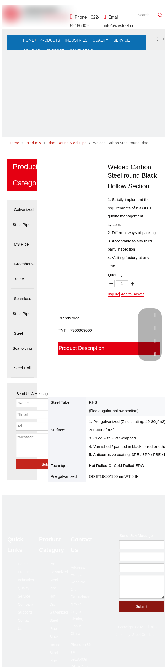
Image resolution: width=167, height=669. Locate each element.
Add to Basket (132, 294)
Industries (26, 580)
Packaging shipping (81, 361)
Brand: (64, 318)
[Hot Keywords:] (160, 15)
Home (23, 564)
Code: (75, 318)
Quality (23, 588)
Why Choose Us (77, 373)
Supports (25, 612)
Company (26, 604)
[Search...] (147, 15)
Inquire (113, 294)
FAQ (63, 386)
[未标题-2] (83, 132)
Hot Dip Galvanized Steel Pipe (59, 612)
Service (24, 596)
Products (25, 572)
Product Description (81, 348)
